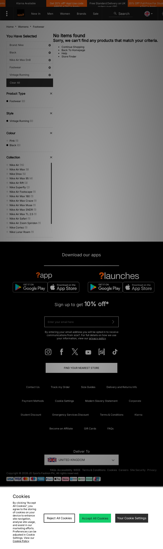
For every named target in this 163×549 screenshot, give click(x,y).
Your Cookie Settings (131, 518)
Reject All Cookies (59, 518)
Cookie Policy (21, 541)
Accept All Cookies (95, 518)
